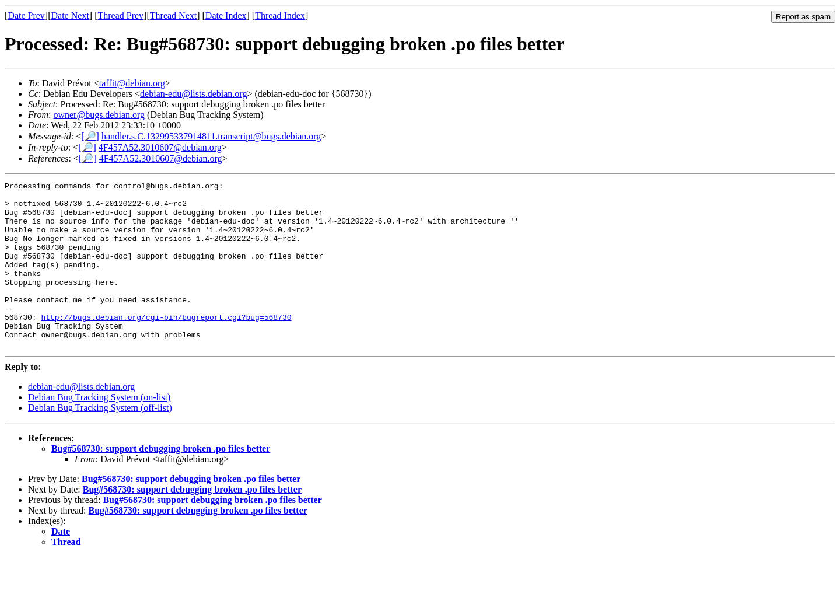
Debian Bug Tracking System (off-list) (100, 441)
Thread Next (173, 15)
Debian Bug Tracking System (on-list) (99, 430)
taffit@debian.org (132, 83)
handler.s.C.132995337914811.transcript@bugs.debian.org (211, 136)
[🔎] (90, 136)
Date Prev (26, 15)
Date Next (70, 15)
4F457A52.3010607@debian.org (160, 147)
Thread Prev (120, 15)
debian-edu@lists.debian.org (193, 94)
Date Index (226, 15)
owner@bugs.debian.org (99, 115)
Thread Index (280, 15)
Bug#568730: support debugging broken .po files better (160, 482)
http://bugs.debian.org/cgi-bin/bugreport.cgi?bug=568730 (166, 345)
